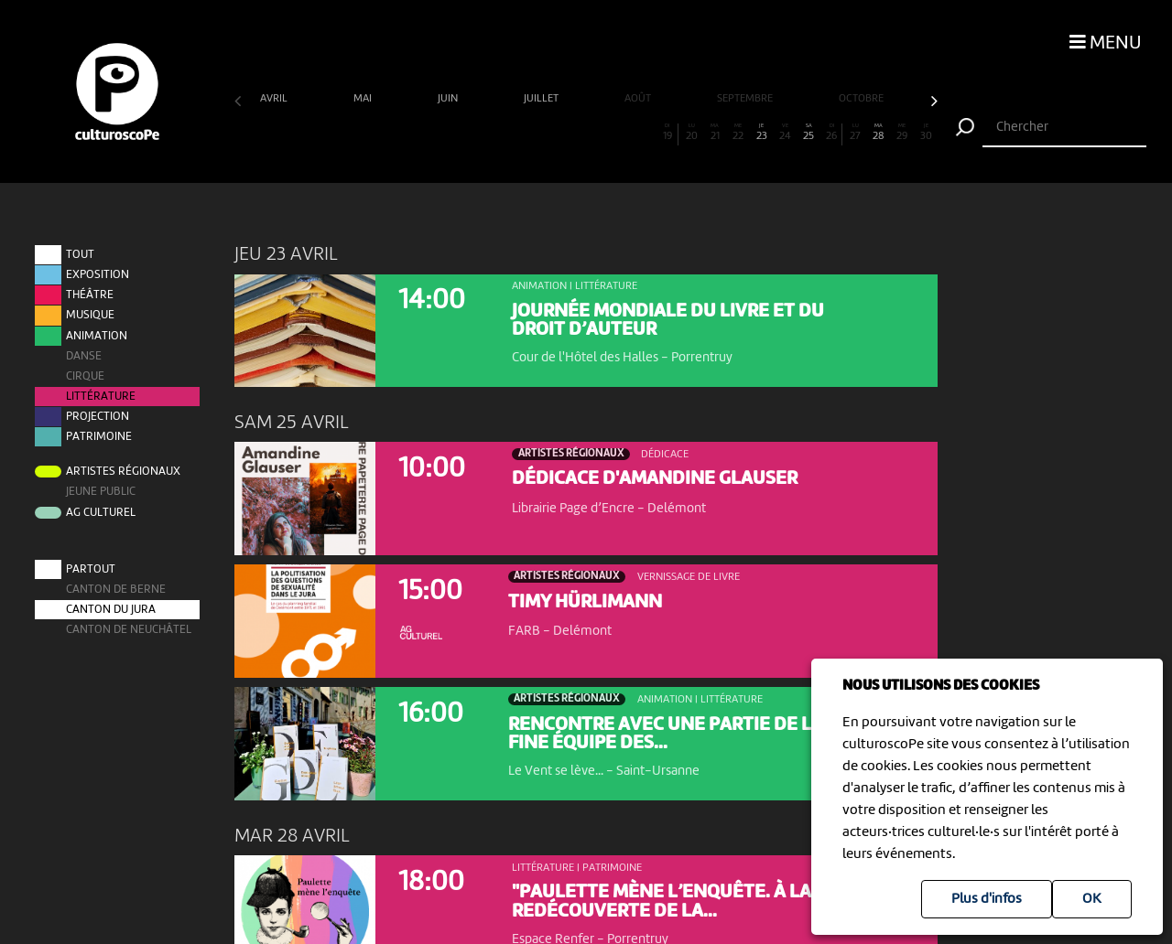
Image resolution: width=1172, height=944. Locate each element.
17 (621, 132)
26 (831, 132)
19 (667, 132)
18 (644, 132)
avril (275, 98)
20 (691, 132)
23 (761, 132)
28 (878, 132)
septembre (746, 98)
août (639, 98)
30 (926, 132)
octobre (862, 98)
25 (808, 132)
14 (550, 132)
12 (504, 132)
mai (363, 98)
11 (480, 132)
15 (574, 132)
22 (738, 132)
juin (449, 98)
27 (855, 132)
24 (785, 132)
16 (597, 132)
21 (714, 132)
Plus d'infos (986, 899)
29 (902, 132)
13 (526, 132)
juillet (542, 98)
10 (457, 132)
